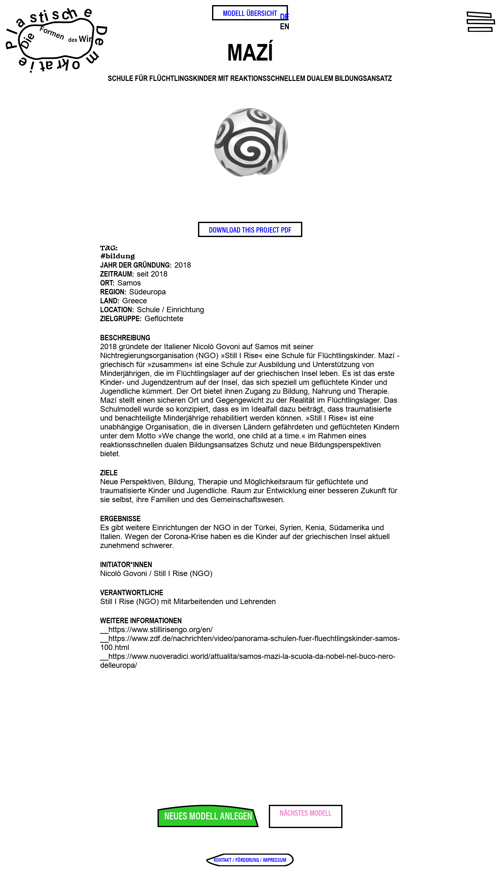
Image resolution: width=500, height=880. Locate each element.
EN (284, 26)
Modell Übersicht (250, 12)
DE (284, 17)
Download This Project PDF (250, 229)
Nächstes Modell (306, 812)
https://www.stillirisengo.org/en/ (160, 629)
